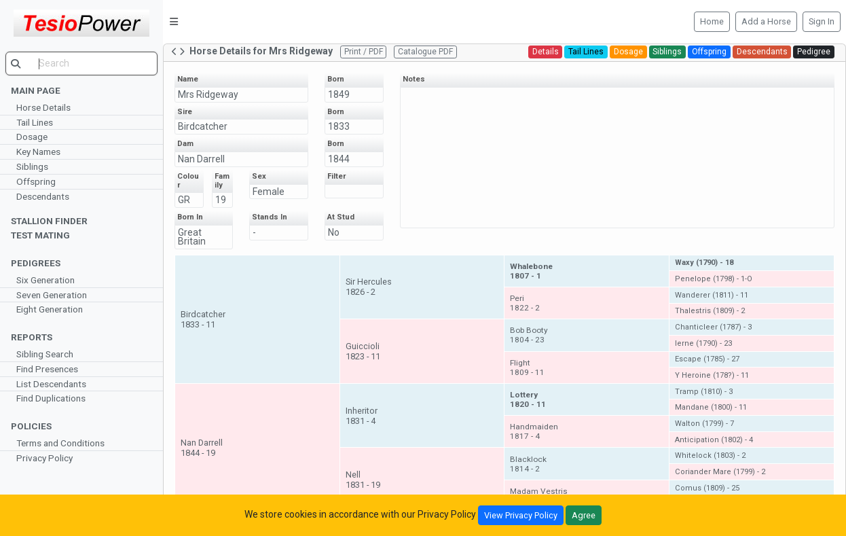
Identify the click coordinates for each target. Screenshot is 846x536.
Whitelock (710, 455)
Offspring (36, 181)
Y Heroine (712, 375)
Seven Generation (51, 294)
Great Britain (192, 237)
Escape (707, 359)
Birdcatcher (202, 126)
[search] (81, 63)
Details (545, 51)
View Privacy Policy (520, 515)
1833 (339, 126)
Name (187, 79)
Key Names (38, 151)
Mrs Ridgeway (208, 94)
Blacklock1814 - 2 (529, 464)
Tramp (704, 391)
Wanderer (711, 295)
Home (712, 21)
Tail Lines (34, 122)
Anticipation (714, 439)
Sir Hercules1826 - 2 (369, 286)
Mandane (711, 407)
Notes (414, 79)
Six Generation (45, 279)
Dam (185, 143)
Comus (707, 488)
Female (269, 191)
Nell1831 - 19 (363, 479)
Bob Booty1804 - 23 (530, 334)
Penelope (713, 278)
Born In (190, 217)
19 (220, 199)
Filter (336, 176)
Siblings (32, 166)
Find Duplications (51, 398)
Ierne (703, 343)
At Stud (340, 217)
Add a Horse (766, 21)
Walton (704, 423)
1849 (339, 94)
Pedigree (813, 51)
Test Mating (40, 235)
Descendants (42, 196)
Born (335, 79)
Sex (260, 176)
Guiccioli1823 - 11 (363, 351)
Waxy (704, 262)
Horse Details (43, 107)
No (333, 232)
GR (184, 199)
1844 (339, 159)
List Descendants (51, 383)
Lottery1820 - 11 (529, 399)
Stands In (270, 217)
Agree (583, 515)
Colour (188, 181)
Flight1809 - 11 (528, 367)
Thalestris (710, 310)
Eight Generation (49, 309)
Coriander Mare (720, 471)
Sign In (821, 21)
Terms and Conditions (60, 442)
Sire (184, 111)
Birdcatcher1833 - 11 (203, 319)
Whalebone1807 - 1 (532, 271)
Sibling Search (44, 354)
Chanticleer (713, 327)
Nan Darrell (201, 159)
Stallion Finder (49, 220)
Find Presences (47, 368)
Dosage (32, 136)
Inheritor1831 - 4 (362, 416)
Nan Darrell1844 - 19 (202, 447)
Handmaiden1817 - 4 (535, 431)
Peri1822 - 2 (525, 302)
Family (222, 181)
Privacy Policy (44, 457)
